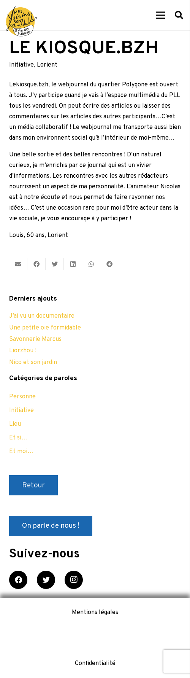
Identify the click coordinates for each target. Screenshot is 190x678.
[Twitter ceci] (55, 264)
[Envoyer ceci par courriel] (18, 264)
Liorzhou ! (22, 351)
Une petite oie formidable (45, 328)
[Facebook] (18, 580)
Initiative (21, 65)
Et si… (18, 438)
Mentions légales (95, 612)
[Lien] (21, 21)
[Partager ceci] (36, 264)
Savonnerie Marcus (35, 339)
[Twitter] (46, 580)
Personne (22, 397)
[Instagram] (74, 580)
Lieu (15, 424)
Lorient (47, 65)
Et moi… (21, 451)
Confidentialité (95, 663)
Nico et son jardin (33, 362)
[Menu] (160, 15)
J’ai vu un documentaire (41, 316)
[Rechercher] (179, 15)
